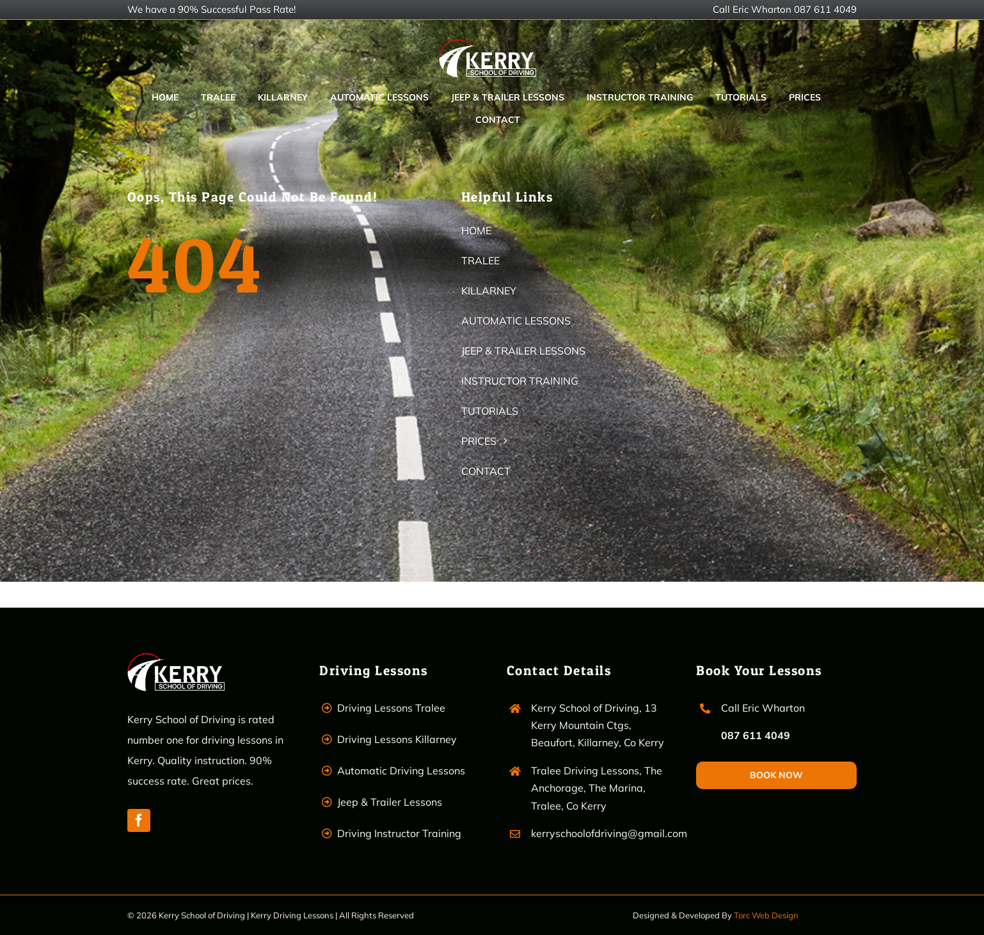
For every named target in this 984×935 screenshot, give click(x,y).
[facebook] (138, 820)
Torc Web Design (766, 915)
